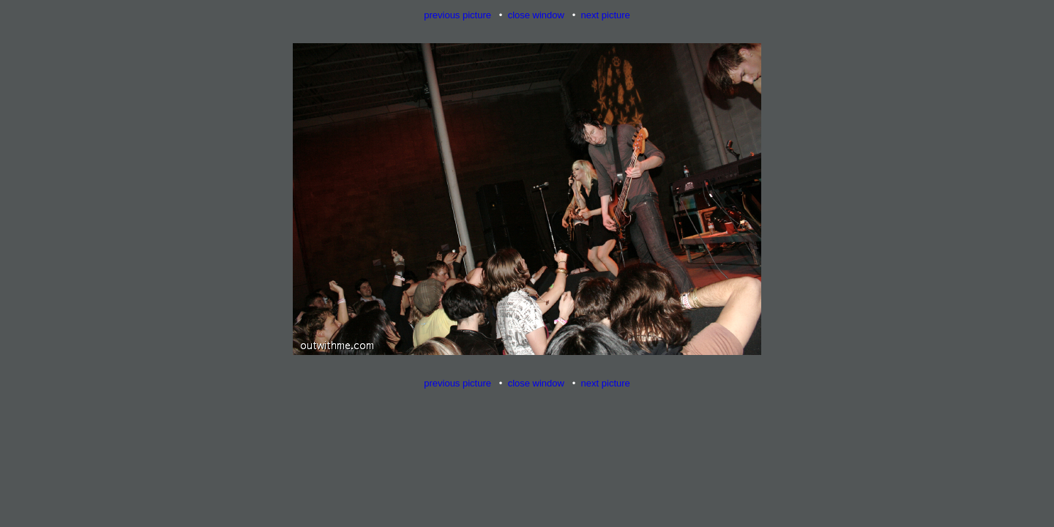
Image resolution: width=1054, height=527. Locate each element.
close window (536, 15)
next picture (605, 15)
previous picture (457, 15)
